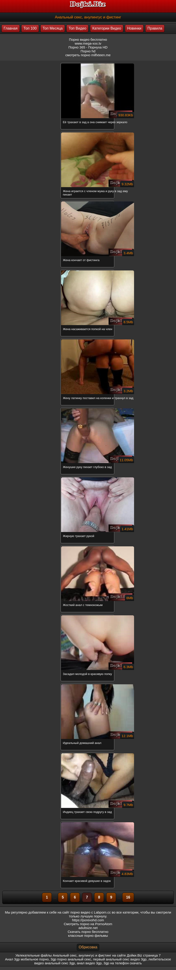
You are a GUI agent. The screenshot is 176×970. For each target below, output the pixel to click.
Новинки (134, 28)
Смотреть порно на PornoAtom (88, 924)
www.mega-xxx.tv (88, 43)
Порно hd (88, 51)
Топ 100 (29, 28)
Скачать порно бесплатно (88, 932)
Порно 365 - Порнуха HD (87, 47)
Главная (11, 28)
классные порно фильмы (88, 935)
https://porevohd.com (88, 920)
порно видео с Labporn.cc (90, 912)
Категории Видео (106, 28)
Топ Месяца (53, 28)
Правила (155, 28)
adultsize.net (88, 928)
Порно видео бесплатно (88, 39)
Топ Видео (77, 28)
